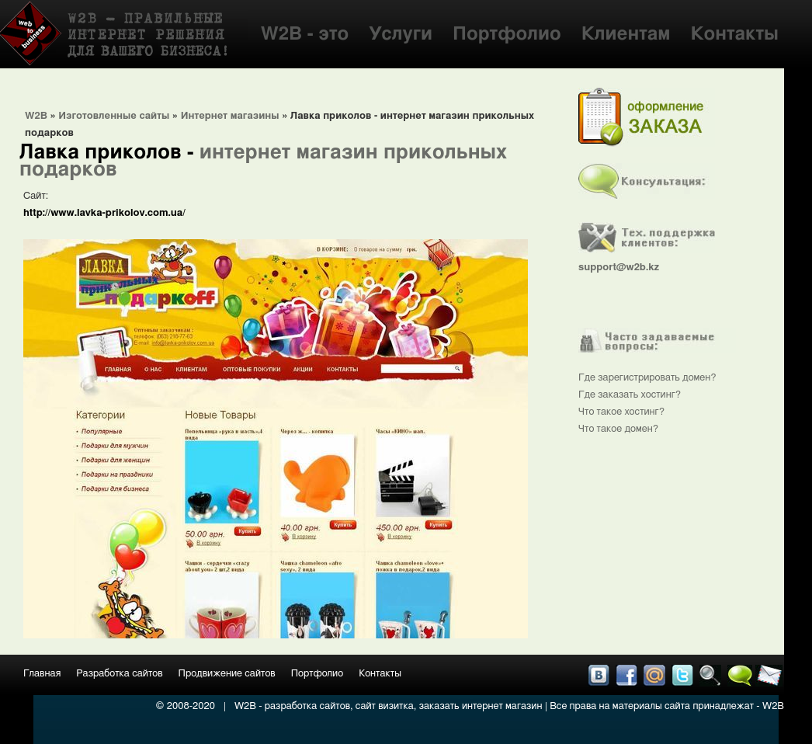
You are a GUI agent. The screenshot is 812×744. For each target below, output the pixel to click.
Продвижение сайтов (227, 674)
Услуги (400, 34)
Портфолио (507, 34)
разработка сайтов (307, 706)
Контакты (735, 34)
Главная (42, 674)
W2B (36, 116)
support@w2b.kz (618, 267)
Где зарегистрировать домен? (647, 378)
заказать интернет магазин (481, 706)
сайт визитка (385, 706)
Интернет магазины (230, 116)
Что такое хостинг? (621, 412)
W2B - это (305, 34)
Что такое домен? (618, 429)
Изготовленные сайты (113, 116)
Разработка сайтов (119, 674)
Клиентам (626, 34)
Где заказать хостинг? (629, 395)
